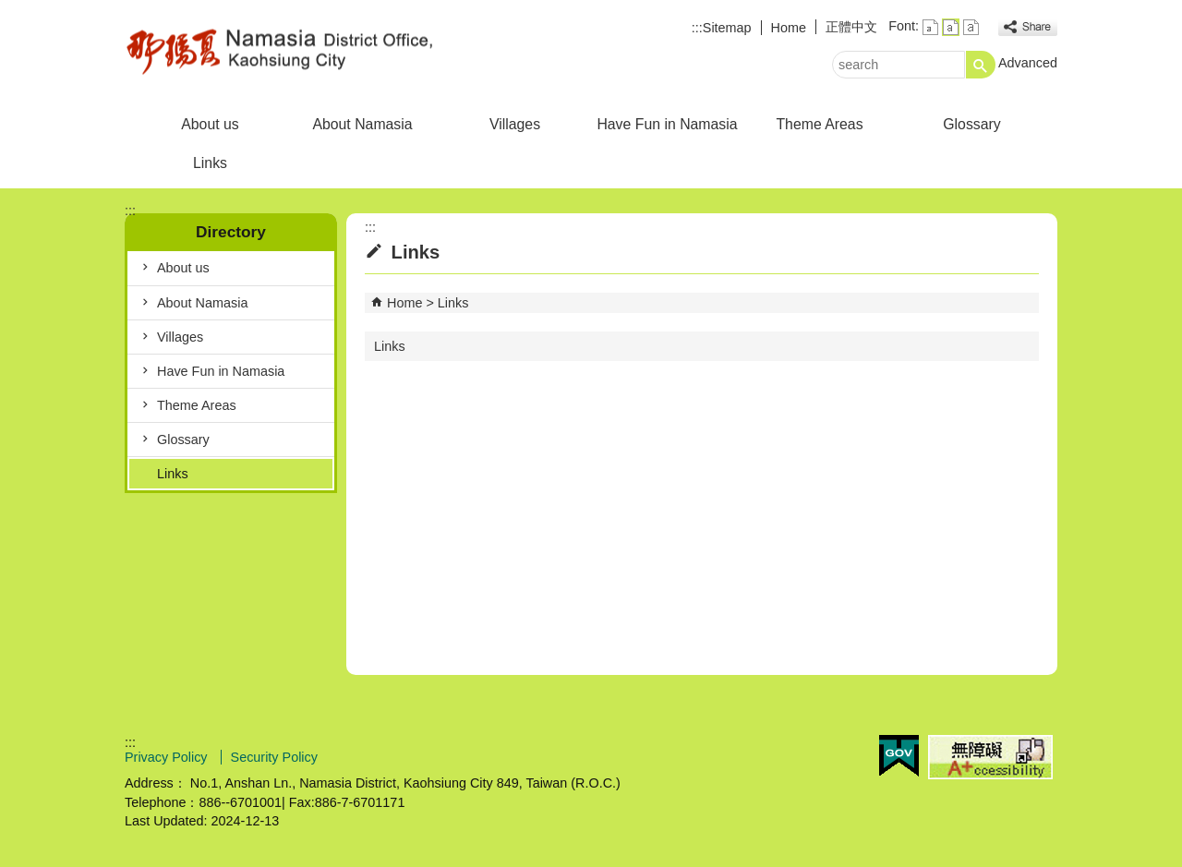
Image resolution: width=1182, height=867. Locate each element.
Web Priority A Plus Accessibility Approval (990, 757)
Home (788, 27)
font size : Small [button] (930, 27)
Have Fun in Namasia (667, 124)
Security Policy (274, 757)
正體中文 (851, 26)
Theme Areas (819, 124)
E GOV (899, 756)
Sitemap (727, 27)
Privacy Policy (168, 757)
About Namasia (362, 124)
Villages (514, 124)
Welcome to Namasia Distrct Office (281, 49)
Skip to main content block (9, 9)
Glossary (971, 124)
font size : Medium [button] (950, 27)
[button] (980, 64)
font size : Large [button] (971, 27)
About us (209, 124)
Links (210, 163)
